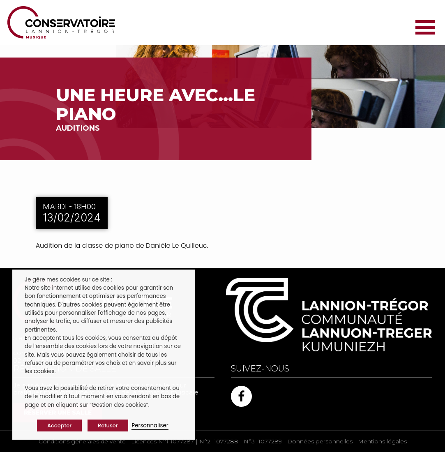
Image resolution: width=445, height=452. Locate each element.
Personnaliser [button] (149, 425)
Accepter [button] (59, 425)
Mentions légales (382, 441)
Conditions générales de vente (82, 441)
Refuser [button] (108, 425)
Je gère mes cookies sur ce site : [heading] (68, 280)
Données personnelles (320, 441)
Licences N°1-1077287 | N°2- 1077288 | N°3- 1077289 (206, 441)
